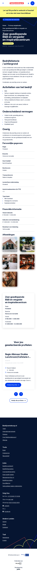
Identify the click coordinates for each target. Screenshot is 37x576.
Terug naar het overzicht (12, 19)
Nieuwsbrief (6, 456)
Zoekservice (6, 453)
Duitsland (5, 527)
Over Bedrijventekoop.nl (9, 437)
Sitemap (5, 440)
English (5, 540)
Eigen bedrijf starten (8, 474)
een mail (10, 499)
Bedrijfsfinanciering (8, 469)
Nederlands (6, 537)
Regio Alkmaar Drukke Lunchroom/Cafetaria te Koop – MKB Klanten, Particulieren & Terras (17, 355)
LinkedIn (6, 506)
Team (4, 428)
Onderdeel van (18, 562)
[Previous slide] (16, 394)
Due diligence (6, 483)
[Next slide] (21, 394)
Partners (5, 434)
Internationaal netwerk (9, 431)
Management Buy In (8, 477)
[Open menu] (3, 3)
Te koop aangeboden (14, 25)
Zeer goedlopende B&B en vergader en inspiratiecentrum (15, 29)
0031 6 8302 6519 (14, 502)
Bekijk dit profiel (12, 385)
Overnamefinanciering (9, 472)
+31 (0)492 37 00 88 (14, 496)
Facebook (7, 511)
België (4, 524)
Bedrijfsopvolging (7, 480)
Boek (4, 450)
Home (4, 25)
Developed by (18, 568)
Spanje (4, 521)
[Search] (32, 3)
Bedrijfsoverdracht (8, 466)
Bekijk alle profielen (17, 400)
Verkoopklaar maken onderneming (12, 486)
